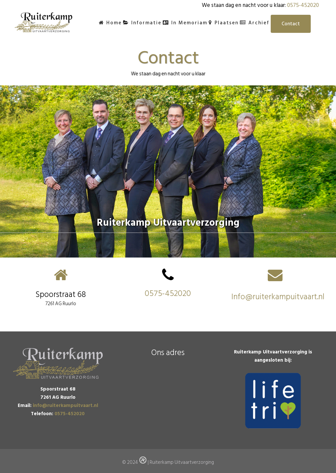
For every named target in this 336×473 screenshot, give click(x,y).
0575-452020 (303, 5)
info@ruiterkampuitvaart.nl (65, 405)
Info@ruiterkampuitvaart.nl (278, 297)
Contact (291, 24)
